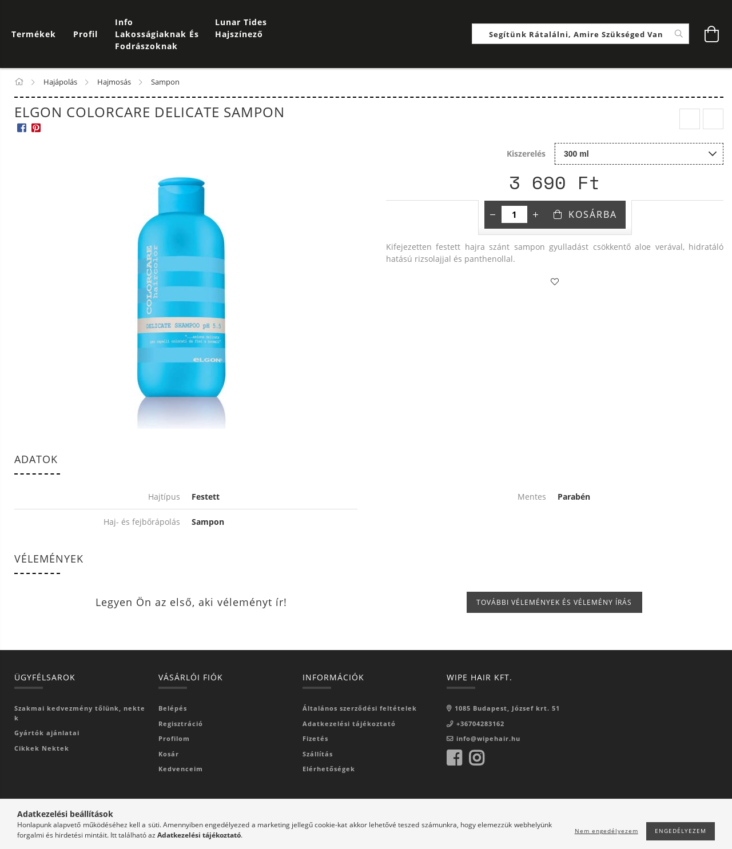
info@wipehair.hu (488, 739)
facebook (454, 758)
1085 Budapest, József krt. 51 (507, 708)
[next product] (713, 120)
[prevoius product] (689, 120)
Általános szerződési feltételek (360, 708)
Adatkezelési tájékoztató (349, 724)
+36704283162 (480, 724)
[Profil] (85, 34)
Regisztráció (180, 724)
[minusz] (493, 215)
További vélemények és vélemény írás (554, 603)
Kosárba (592, 215)
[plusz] (535, 215)
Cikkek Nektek (41, 748)
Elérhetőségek (329, 769)
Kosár (168, 754)
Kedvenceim (180, 769)
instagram (476, 758)
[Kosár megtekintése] (37, 34)
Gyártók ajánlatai (46, 733)
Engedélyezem (680, 831)
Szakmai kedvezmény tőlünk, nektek (79, 713)
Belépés (172, 708)
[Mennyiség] (514, 215)
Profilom (174, 739)
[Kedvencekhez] (554, 283)
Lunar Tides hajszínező (241, 28)
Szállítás (318, 754)
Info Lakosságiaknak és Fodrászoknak (157, 34)
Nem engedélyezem (606, 831)
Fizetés (315, 739)
